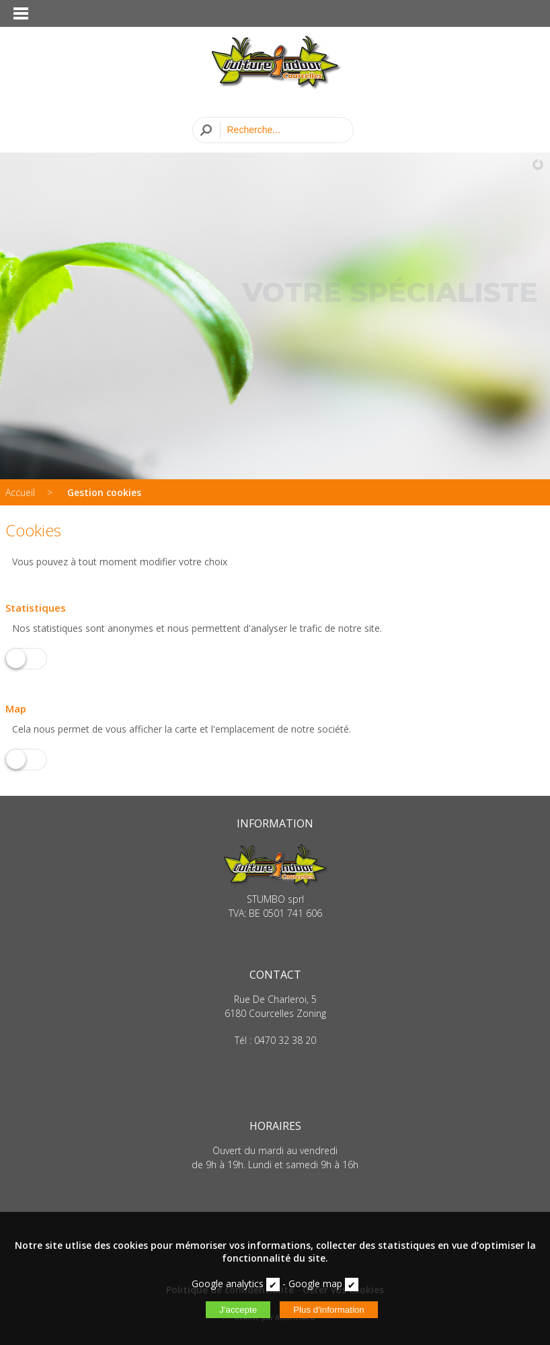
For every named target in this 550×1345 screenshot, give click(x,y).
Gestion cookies (104, 492)
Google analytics (228, 1283)
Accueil (20, 492)
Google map (315, 1283)
